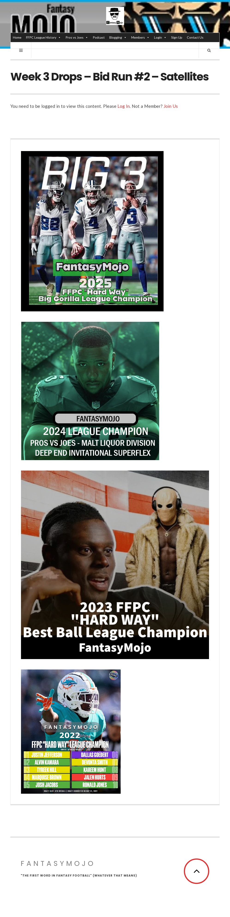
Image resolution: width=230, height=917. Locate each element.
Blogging (118, 37)
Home (17, 37)
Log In (123, 106)
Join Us (171, 106)
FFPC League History (43, 37)
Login (160, 37)
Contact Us (195, 37)
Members (140, 37)
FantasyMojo (58, 863)
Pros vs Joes (77, 37)
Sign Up (176, 37)
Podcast (99, 37)
